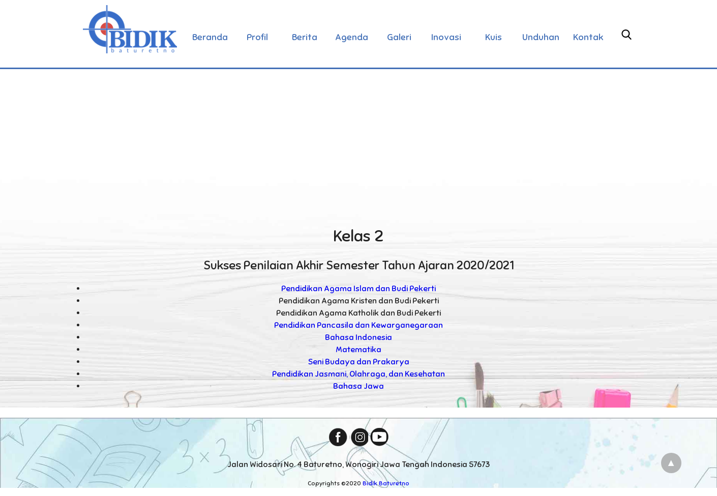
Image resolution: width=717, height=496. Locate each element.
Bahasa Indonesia (358, 337)
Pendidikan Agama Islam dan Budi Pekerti (358, 289)
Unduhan (540, 37)
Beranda (210, 37)
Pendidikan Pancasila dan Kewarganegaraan (358, 325)
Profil (257, 37)
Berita (304, 37)
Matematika (358, 350)
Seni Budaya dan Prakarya (358, 362)
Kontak (588, 37)
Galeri (399, 37)
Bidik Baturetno (386, 483)
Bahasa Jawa (358, 386)
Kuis (493, 37)
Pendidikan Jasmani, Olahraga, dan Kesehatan (358, 374)
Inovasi (446, 37)
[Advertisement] (358, 144)
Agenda (351, 37)
